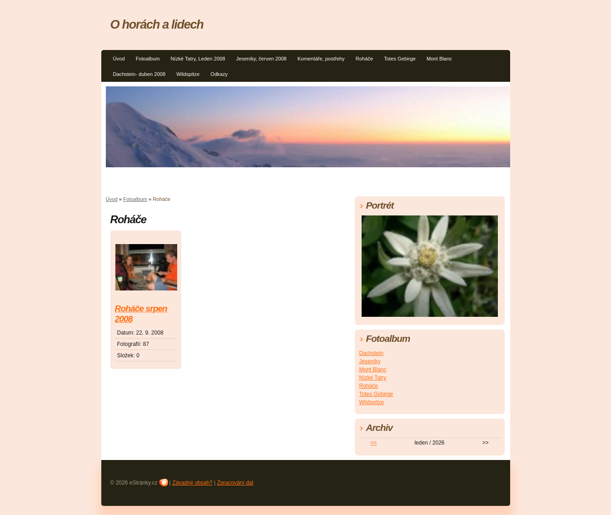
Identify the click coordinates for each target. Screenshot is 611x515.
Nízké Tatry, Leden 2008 (197, 58)
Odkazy (219, 74)
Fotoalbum (148, 58)
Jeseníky (370, 361)
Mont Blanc (439, 58)
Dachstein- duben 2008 (139, 74)
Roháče (364, 58)
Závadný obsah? (192, 483)
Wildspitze (187, 74)
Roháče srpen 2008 (141, 314)
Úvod (119, 58)
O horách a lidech (157, 24)
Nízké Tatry (373, 378)
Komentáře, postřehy (321, 58)
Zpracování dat (235, 483)
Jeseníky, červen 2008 (261, 58)
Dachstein (371, 353)
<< (373, 443)
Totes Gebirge (400, 58)
